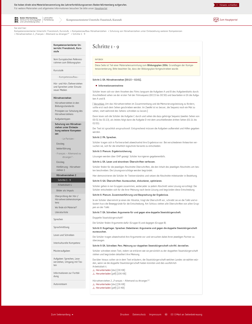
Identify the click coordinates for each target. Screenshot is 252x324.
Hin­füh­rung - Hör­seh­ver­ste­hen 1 (68, 168)
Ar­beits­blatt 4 (65, 184)
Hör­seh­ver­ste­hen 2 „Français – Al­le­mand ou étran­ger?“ (42, 33)
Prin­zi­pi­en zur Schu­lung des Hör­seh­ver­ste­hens (69, 112)
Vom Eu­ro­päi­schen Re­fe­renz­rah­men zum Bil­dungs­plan (68, 61)
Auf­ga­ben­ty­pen (62, 118)
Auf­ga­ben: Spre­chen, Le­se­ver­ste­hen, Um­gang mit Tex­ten (68, 262)
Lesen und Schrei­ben (64, 235)
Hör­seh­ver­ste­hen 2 (66, 175)
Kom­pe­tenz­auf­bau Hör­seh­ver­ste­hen (89, 31)
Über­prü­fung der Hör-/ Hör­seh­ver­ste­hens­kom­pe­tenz (68, 199)
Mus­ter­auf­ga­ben (62, 250)
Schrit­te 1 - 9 (79, 33)
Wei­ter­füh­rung (63, 148)
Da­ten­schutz (139, 314)
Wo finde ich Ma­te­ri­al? (66, 207)
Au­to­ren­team (60, 284)
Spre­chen (58, 219)
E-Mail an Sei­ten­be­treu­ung (186, 314)
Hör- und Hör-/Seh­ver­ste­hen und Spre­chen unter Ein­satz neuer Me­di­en (68, 86)
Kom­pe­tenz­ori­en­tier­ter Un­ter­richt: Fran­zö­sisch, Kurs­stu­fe (94, 19)
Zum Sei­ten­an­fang (62, 314)
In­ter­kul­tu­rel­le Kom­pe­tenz (67, 242)
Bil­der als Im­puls (65, 190)
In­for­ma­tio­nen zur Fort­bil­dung (67, 274)
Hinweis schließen (226, 4)
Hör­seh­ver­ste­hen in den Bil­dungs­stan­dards (67, 104)
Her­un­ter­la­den (103, 270)
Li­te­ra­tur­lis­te (61, 212)
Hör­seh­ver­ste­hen (62, 97)
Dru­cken (124, 314)
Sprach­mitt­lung (61, 227)
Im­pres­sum (155, 314)
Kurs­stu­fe (58, 70)
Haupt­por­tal (101, 8)
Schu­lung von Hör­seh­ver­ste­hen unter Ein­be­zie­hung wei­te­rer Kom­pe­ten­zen (146, 31)
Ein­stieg (60, 143)
